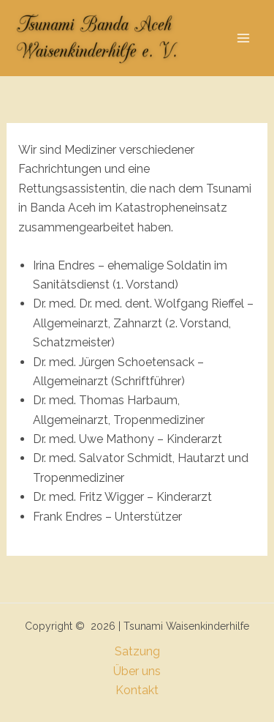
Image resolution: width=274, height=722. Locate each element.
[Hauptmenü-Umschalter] (243, 38)
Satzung (137, 651)
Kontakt (137, 690)
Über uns (137, 671)
